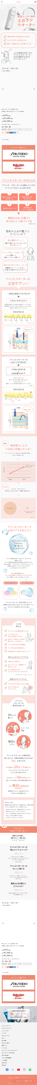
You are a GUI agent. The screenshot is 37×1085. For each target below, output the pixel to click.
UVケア (3, 1038)
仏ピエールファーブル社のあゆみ (8, 1053)
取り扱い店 (4, 1065)
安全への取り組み (5, 1055)
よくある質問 (4, 1060)
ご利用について (11, 1077)
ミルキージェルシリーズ (6, 1028)
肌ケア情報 (4, 1040)
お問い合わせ (4, 1062)
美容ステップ (4, 1045)
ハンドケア (4, 1033)
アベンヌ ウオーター (6, 1026)
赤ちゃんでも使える (5, 1043)
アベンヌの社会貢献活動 (6, 1057)
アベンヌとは (4, 1048)
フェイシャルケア (5, 1030)
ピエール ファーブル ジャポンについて (9, 1050)
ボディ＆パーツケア (5, 1035)
